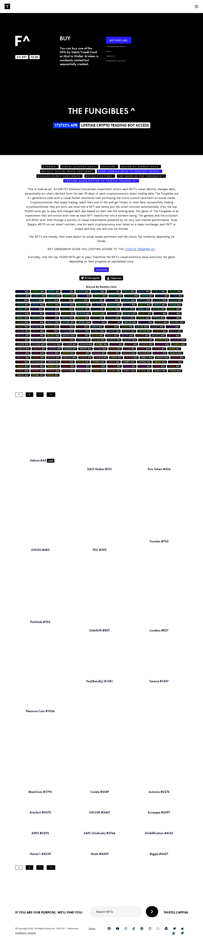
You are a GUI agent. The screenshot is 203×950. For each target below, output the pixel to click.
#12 (53, 357)
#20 (68, 304)
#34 (67, 353)
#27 (159, 291)
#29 (22, 291)
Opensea (114, 278)
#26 (69, 296)
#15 (22, 309)
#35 (38, 304)
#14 (38, 296)
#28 (84, 296)
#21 (113, 291)
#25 (38, 291)
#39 (132, 296)
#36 (67, 318)
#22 (53, 291)
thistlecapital (90, 278)
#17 (143, 309)
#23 (82, 291)
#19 (97, 309)
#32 (23, 348)
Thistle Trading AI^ (140, 249)
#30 (54, 296)
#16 (68, 291)
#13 (37, 322)
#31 (68, 322)
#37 (100, 296)
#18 (126, 326)
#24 (22, 300)
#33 (128, 291)
